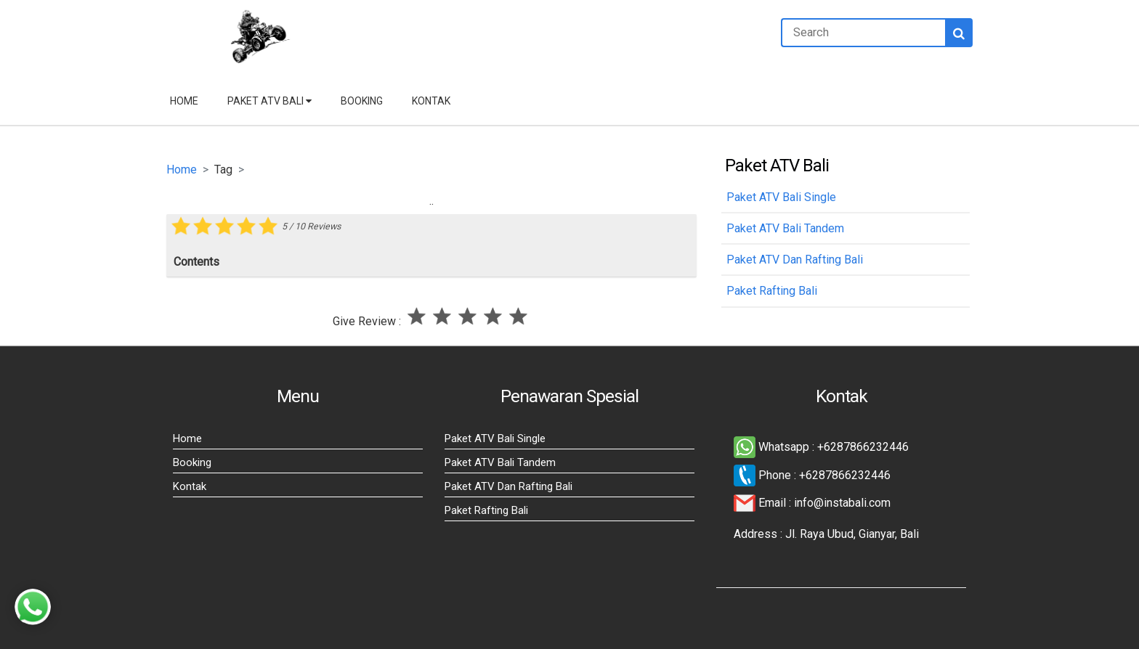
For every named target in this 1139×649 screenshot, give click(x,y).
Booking (362, 101)
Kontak (431, 101)
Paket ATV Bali (269, 101)
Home (184, 101)
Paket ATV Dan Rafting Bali (508, 486)
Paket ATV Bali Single (495, 438)
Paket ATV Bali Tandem (500, 462)
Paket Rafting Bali (486, 510)
